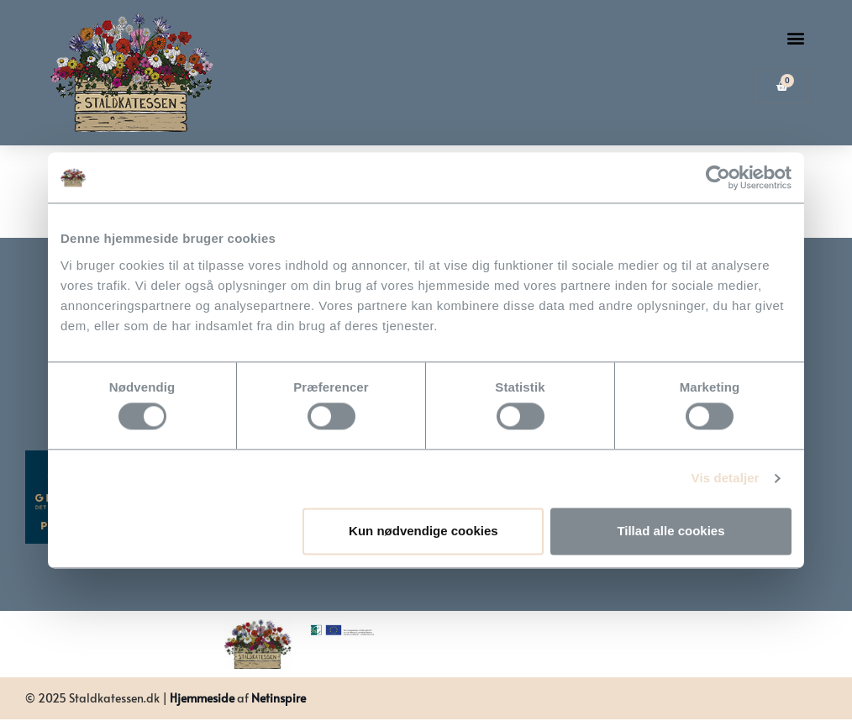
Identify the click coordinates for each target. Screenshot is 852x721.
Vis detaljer (726, 478)
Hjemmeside (202, 698)
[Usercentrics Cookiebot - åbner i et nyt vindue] (718, 177)
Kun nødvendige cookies (423, 531)
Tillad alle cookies (670, 531)
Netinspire (278, 698)
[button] (795, 38)
